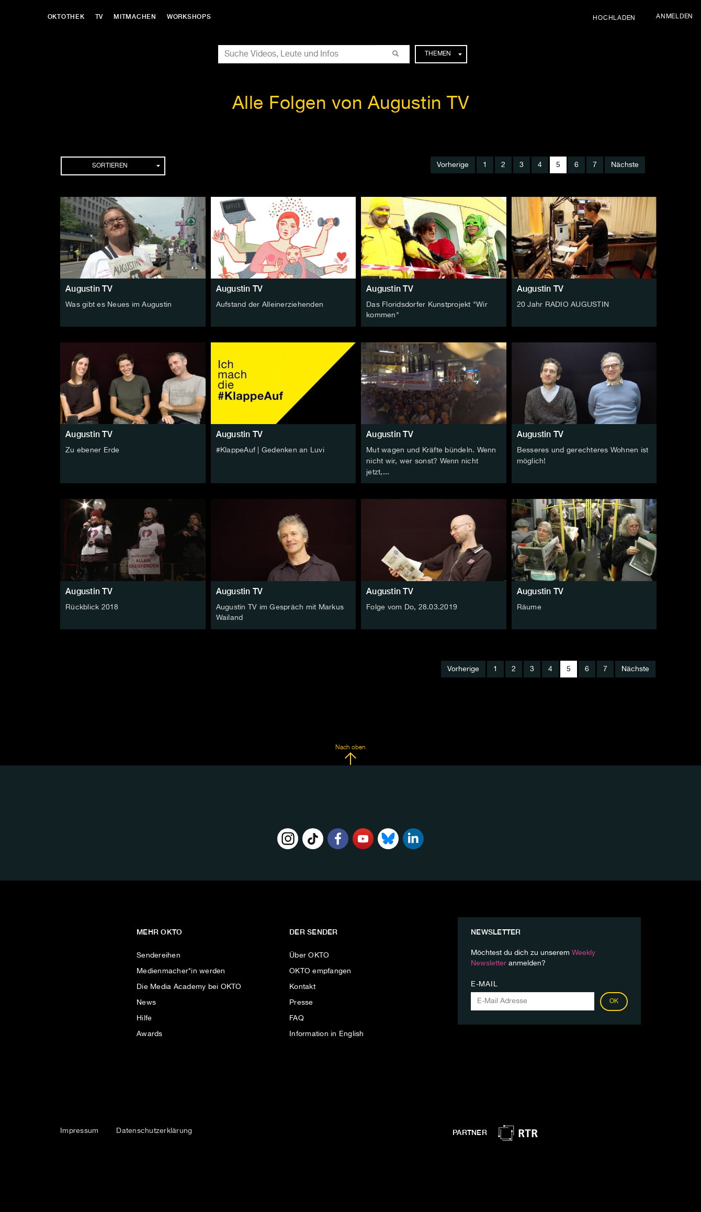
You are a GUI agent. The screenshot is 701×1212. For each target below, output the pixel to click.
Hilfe (144, 1015)
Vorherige (453, 165)
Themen (443, 54)
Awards (150, 1031)
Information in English (326, 1031)
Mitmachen (137, 16)
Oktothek (68, 16)
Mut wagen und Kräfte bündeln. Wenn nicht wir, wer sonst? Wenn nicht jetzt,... (431, 460)
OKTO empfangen (320, 968)
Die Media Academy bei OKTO (189, 984)
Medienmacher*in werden (181, 968)
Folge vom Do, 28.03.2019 (411, 605)
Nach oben (350, 752)
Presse (301, 1000)
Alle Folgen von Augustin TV (350, 104)
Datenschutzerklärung (154, 1128)
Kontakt (302, 984)
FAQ (296, 1015)
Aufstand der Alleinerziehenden (270, 304)
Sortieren (126, 166)
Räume (529, 605)
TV (101, 16)
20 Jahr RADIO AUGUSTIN (563, 304)
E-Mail (484, 981)
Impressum (79, 1128)
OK (614, 999)
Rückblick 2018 (92, 605)
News (146, 1000)
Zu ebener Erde (92, 449)
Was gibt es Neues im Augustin (118, 304)
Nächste (625, 165)
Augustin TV (88, 289)
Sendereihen (158, 953)
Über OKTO (309, 953)
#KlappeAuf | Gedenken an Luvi (270, 449)
